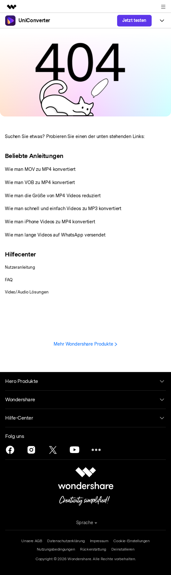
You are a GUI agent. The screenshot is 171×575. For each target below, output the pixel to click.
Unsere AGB (31, 541)
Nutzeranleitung (20, 267)
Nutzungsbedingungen (56, 549)
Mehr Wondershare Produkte (85, 344)
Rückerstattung (93, 549)
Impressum (99, 541)
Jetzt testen (134, 20)
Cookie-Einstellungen (131, 541)
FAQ (9, 279)
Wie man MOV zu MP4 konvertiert (40, 169)
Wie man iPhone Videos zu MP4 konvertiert (50, 221)
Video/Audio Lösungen (26, 292)
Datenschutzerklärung (66, 541)
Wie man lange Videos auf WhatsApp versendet (55, 234)
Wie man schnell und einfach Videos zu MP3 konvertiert (63, 208)
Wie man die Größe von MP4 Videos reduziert (53, 195)
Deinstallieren (123, 549)
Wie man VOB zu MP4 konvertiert (40, 182)
